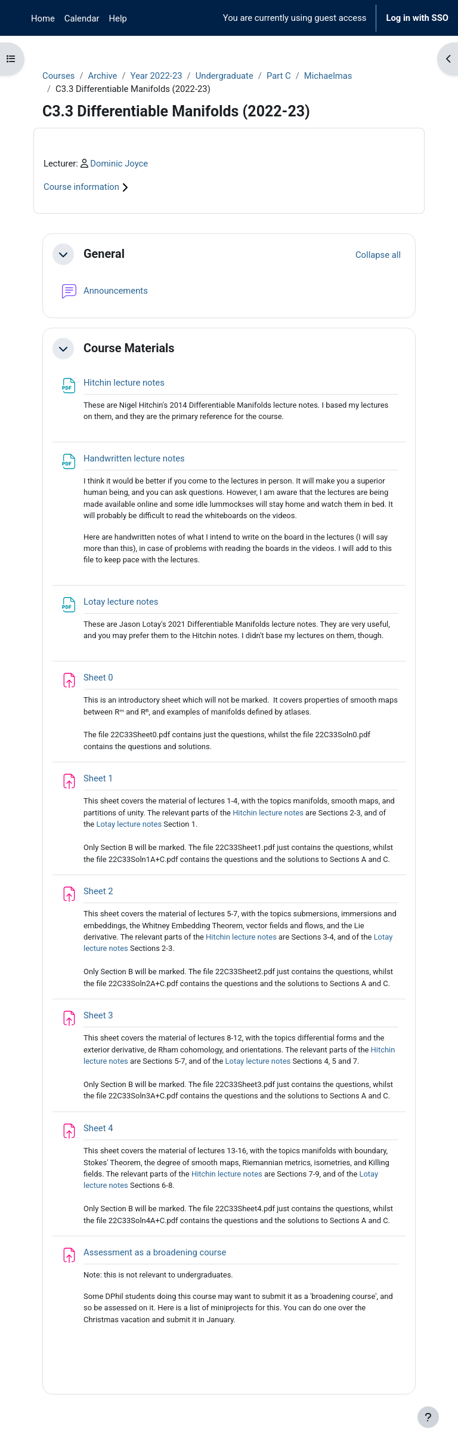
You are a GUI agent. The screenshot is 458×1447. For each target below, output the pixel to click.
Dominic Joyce (119, 163)
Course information (87, 186)
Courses (58, 75)
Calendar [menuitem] (82, 18)
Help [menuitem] (118, 18)
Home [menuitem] (43, 18)
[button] (63, 254)
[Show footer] (428, 1417)
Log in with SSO (417, 18)
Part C (279, 75)
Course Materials (129, 348)
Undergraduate (224, 75)
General (104, 254)
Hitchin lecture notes (268, 812)
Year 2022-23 (156, 75)
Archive (102, 75)
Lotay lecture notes (129, 824)
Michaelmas (328, 75)
